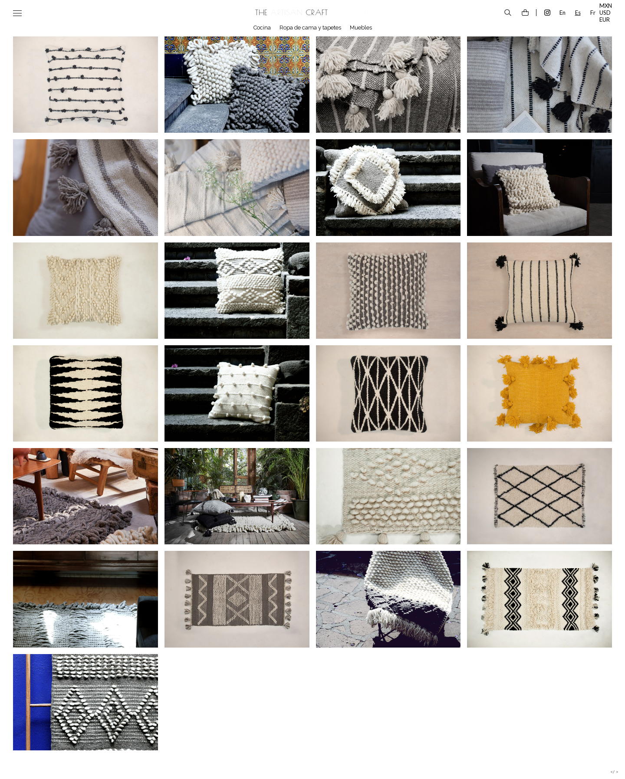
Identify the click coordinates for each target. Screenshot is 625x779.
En (562, 12)
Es (578, 12)
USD (605, 12)
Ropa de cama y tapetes (310, 27)
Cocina (262, 27)
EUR (604, 19)
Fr (592, 12)
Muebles (361, 27)
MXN (605, 5)
